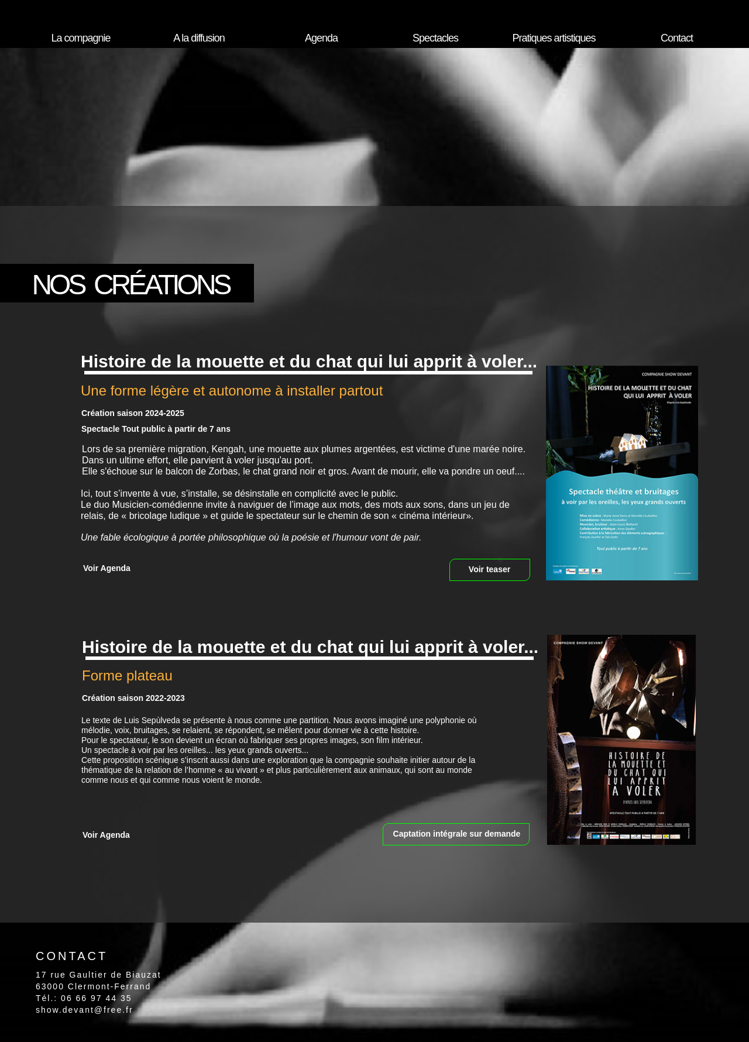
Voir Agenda (106, 568)
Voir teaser (489, 569)
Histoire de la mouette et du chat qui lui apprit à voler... (309, 361)
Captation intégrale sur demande (457, 833)
